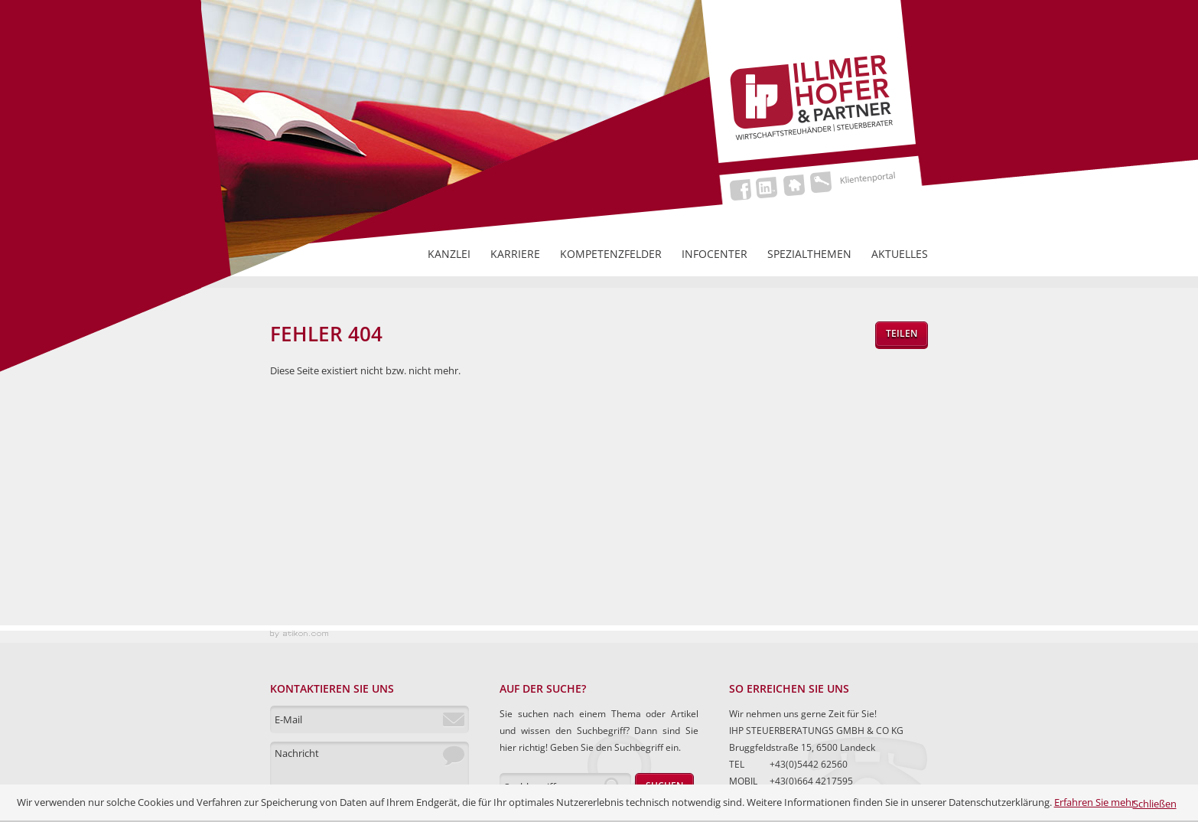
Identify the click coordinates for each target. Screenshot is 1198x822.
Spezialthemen (809, 253)
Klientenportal (857, 181)
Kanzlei (449, 253)
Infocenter (714, 253)
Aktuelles (899, 253)
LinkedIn (769, 187)
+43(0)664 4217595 (811, 781)
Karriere (515, 253)
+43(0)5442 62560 (809, 764)
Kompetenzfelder (611, 253)
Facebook (742, 189)
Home (796, 184)
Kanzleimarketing (299, 637)
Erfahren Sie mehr (1094, 802)
